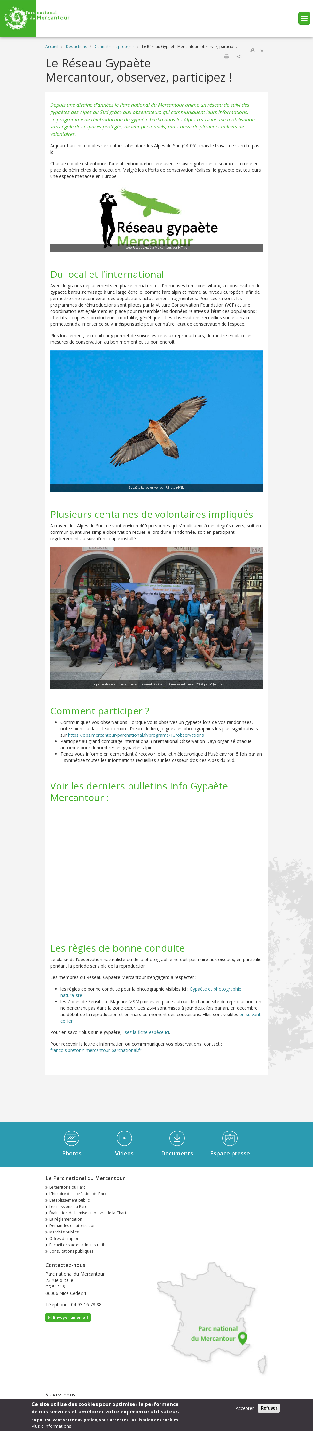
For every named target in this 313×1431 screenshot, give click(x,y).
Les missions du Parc (68, 1206)
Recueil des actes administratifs (77, 1245)
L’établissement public (69, 1200)
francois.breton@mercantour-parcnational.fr (95, 1050)
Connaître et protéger (114, 46)
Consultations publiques (71, 1251)
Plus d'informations (51, 1426)
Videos (124, 1153)
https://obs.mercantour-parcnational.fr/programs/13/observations (136, 735)
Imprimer (226, 56)
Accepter (245, 1408)
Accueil (51, 46)
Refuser (269, 1408)
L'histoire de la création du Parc (77, 1193)
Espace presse (230, 1153)
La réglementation (65, 1219)
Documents (177, 1153)
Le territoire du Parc (67, 1187)
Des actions (76, 46)
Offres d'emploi (63, 1238)
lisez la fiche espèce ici (146, 1032)
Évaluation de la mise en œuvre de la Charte (89, 1213)
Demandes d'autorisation (72, 1225)
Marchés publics (64, 1232)
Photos (72, 1153)
